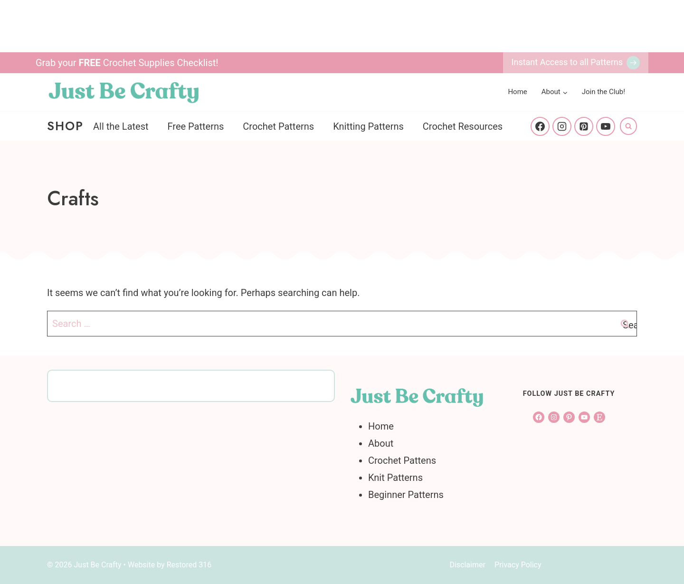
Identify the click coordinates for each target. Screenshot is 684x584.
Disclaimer (467, 564)
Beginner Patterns (406, 494)
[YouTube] (605, 126)
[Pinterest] (583, 126)
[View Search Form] (628, 125)
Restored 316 (189, 564)
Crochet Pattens (402, 460)
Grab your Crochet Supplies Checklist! (127, 62)
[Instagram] (561, 126)
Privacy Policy (518, 564)
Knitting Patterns (368, 126)
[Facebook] (540, 126)
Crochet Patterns (278, 126)
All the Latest (121, 126)
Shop (65, 125)
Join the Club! (603, 91)
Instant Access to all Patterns (567, 62)
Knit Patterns (395, 477)
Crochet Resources (463, 126)
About (380, 443)
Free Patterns (196, 126)
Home (517, 91)
